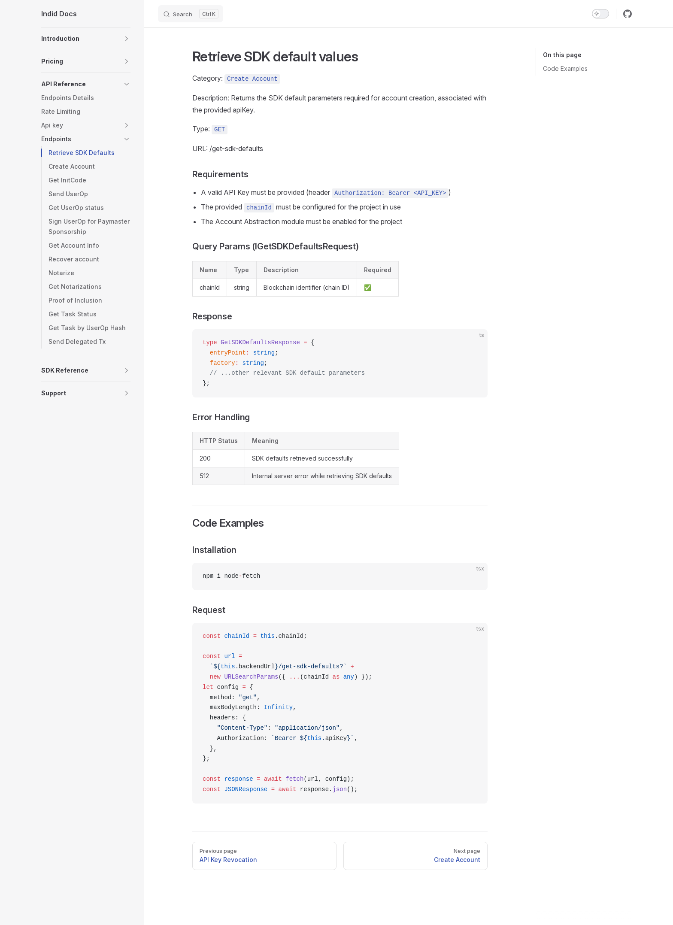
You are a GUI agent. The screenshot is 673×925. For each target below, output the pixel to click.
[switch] (600, 13)
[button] (85, 38)
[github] (627, 13)
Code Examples (565, 68)
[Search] (190, 13)
